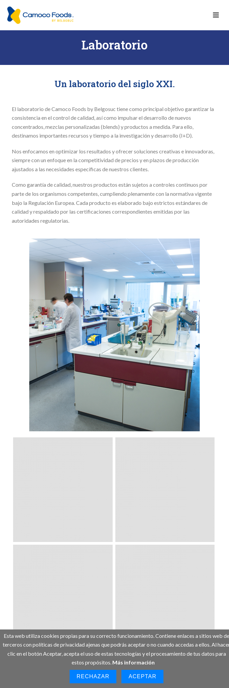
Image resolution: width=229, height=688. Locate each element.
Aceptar (142, 676)
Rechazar (93, 676)
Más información (133, 662)
